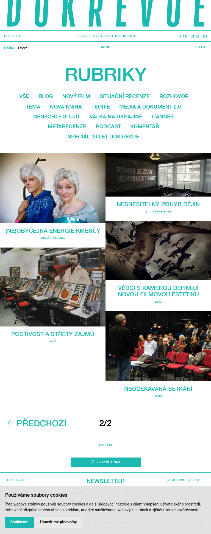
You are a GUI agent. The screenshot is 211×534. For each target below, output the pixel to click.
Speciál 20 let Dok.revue (103, 137)
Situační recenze (125, 96)
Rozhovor (173, 96)
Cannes (163, 116)
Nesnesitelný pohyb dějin (158, 204)
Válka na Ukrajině (116, 116)
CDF (196, 480)
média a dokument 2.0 (150, 107)
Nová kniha (66, 107)
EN (205, 36)
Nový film (76, 96)
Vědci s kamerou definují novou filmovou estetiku (158, 291)
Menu (105, 47)
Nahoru (105, 445)
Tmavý (23, 47)
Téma (33, 107)
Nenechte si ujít (56, 116)
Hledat (201, 47)
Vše (24, 96)
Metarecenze (67, 126)
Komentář (144, 126)
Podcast (108, 126)
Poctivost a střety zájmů (52, 334)
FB (185, 36)
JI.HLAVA (178, 480)
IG (197, 36)
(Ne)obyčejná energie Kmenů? (52, 230)
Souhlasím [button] (19, 522)
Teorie (100, 107)
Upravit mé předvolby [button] (58, 522)
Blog (45, 96)
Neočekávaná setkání (158, 388)
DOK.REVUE (13, 36)
